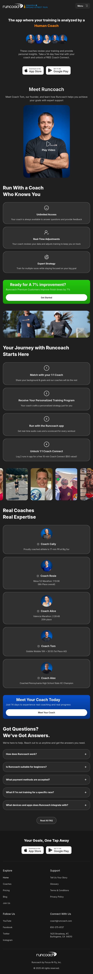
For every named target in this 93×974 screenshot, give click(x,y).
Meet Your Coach (46, 712)
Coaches (7, 884)
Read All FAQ (46, 820)
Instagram (8, 940)
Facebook (7, 927)
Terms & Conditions (59, 890)
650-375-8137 (57, 927)
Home (6, 877)
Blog (5, 896)
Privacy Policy (57, 896)
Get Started (46, 297)
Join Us (6, 903)
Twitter (6, 933)
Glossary (54, 884)
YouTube (7, 921)
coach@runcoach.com (61, 921)
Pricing (6, 890)
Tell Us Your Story (58, 877)
